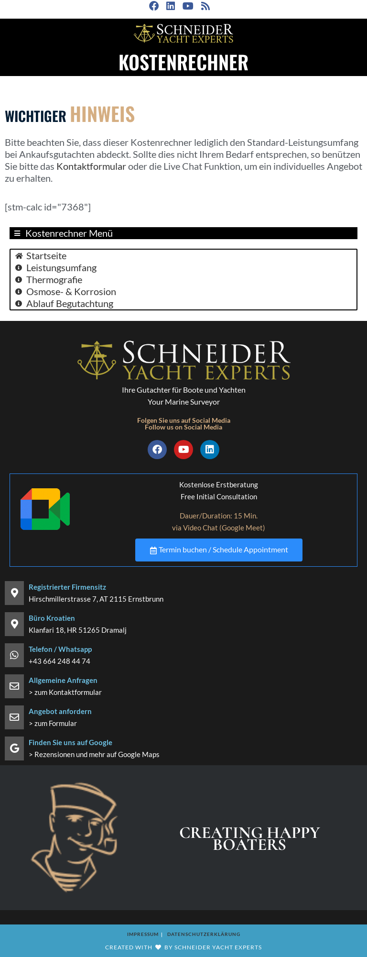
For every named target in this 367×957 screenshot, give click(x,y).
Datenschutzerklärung (203, 933)
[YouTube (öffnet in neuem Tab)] (187, 6)
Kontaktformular (91, 166)
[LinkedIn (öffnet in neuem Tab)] (170, 6)
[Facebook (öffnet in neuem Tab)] (155, 6)
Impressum (143, 933)
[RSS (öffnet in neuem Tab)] (204, 6)
